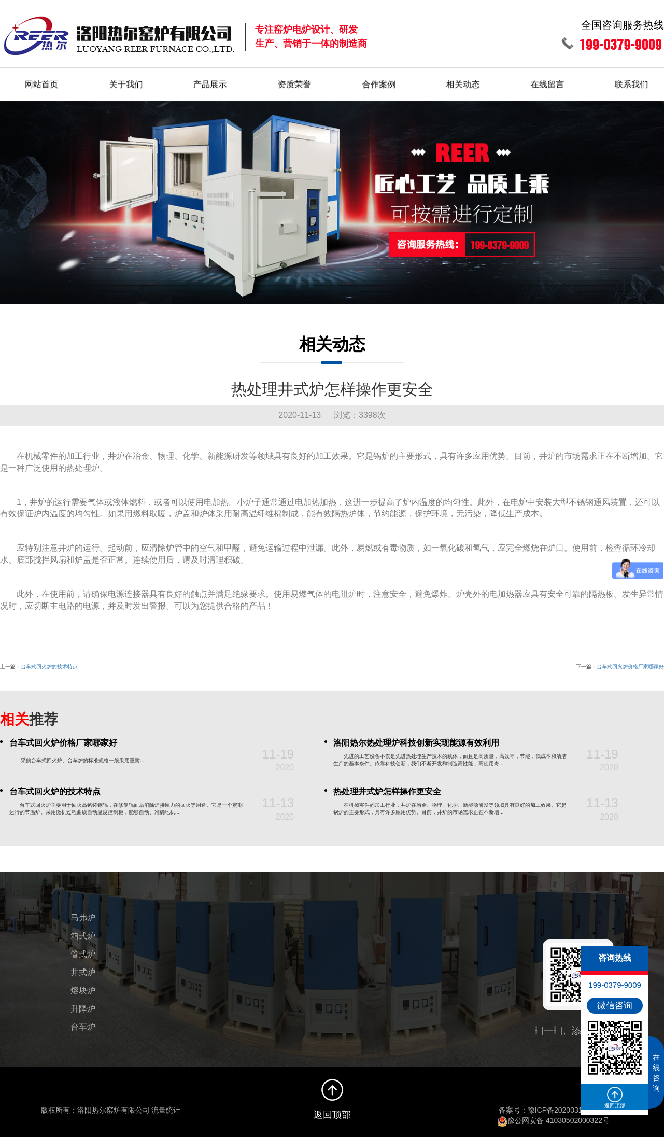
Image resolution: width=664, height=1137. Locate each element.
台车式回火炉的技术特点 (49, 663)
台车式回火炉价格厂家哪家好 (630, 663)
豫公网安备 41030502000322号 (553, 1117)
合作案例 (379, 80)
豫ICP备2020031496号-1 (568, 1106)
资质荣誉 (295, 80)
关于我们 (126, 80)
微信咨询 (614, 1005)
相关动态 (464, 80)
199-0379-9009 (614, 984)
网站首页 (41, 80)
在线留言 (548, 80)
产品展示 (210, 80)
